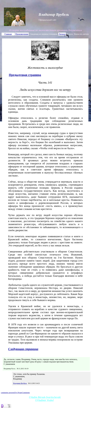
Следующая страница (23, 349)
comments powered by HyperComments (15, 393)
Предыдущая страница (25, 75)
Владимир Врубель (20, 383)
